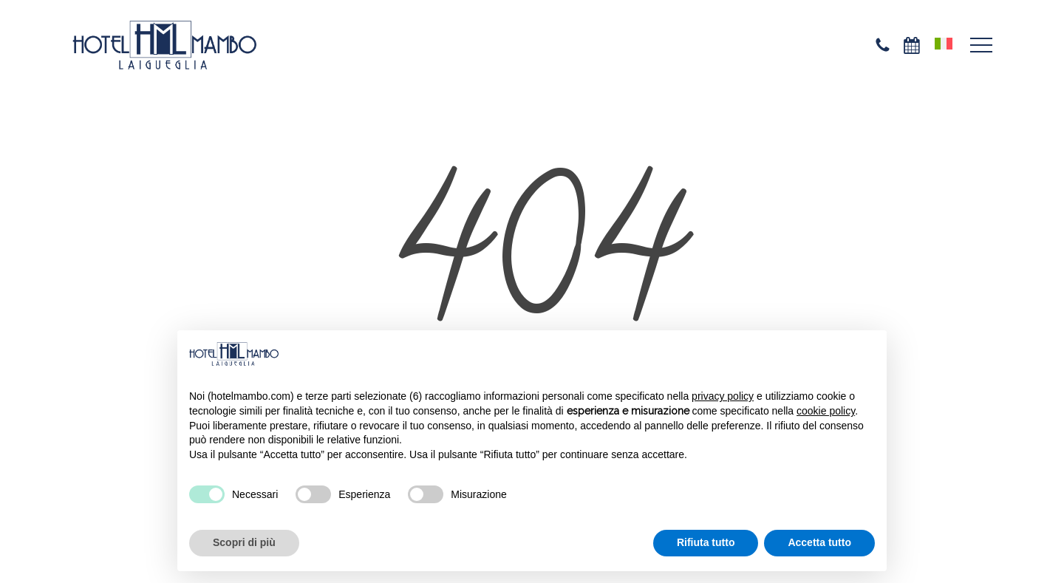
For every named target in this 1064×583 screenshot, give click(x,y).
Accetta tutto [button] (819, 542)
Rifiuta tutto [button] (706, 542)
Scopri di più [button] (244, 542)
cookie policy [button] (826, 411)
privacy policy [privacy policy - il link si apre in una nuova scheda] (723, 396)
